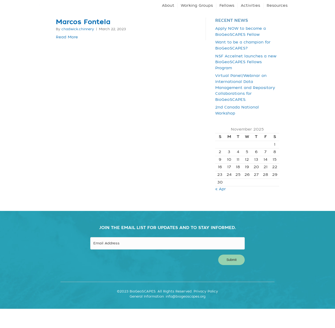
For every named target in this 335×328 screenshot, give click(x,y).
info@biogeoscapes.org (185, 312)
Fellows (226, 14)
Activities (250, 14)
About (168, 14)
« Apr (220, 206)
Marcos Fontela (83, 39)
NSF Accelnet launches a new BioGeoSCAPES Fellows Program (245, 79)
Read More (67, 54)
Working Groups (197, 14)
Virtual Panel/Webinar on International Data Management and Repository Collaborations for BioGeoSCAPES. (245, 104)
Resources (277, 14)
